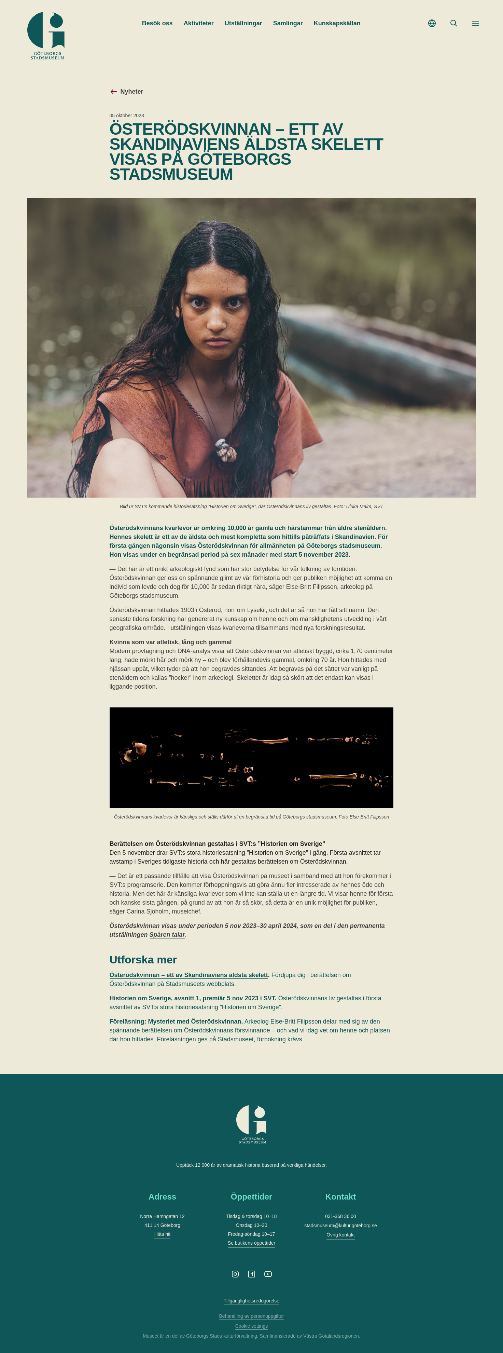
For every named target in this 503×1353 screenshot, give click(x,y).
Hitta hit (162, 1234)
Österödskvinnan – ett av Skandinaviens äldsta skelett (189, 975)
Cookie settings (251, 1326)
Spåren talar (167, 934)
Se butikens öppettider (251, 1243)
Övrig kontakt (340, 1234)
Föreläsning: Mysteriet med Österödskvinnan (175, 1021)
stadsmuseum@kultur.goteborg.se (340, 1225)
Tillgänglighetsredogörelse (251, 1300)
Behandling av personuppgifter (251, 1316)
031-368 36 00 (340, 1216)
